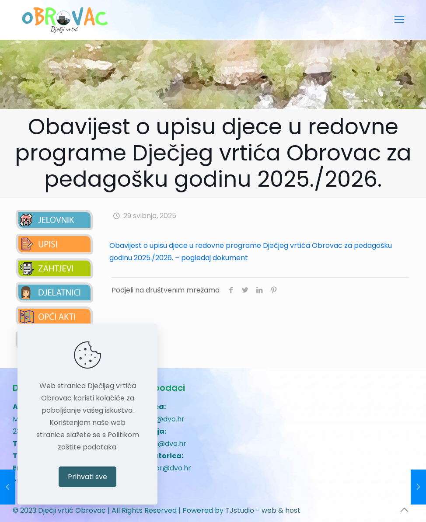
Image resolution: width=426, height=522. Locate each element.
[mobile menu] (399, 19)
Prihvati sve (87, 477)
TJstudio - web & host (262, 510)
